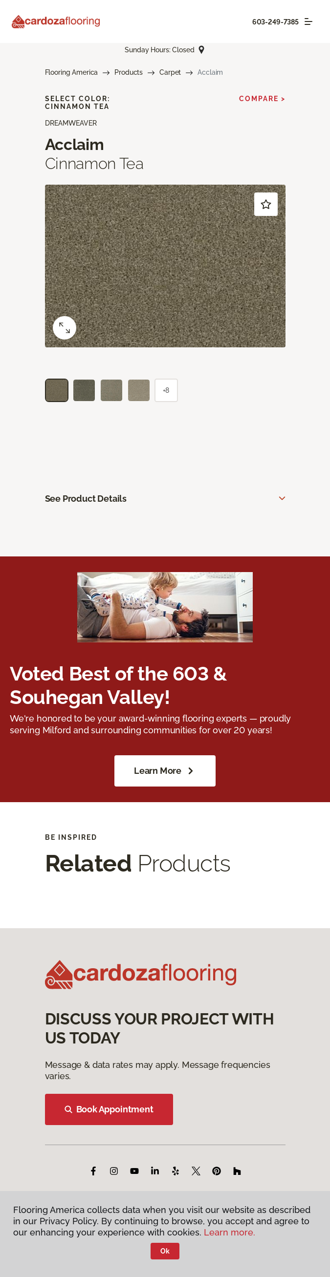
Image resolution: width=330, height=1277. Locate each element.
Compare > (262, 99)
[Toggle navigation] (308, 21)
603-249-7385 (275, 22)
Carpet (170, 72)
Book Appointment (109, 1109)
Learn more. (229, 1232)
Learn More (165, 771)
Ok (165, 1251)
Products (128, 72)
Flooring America (71, 72)
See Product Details (86, 498)
